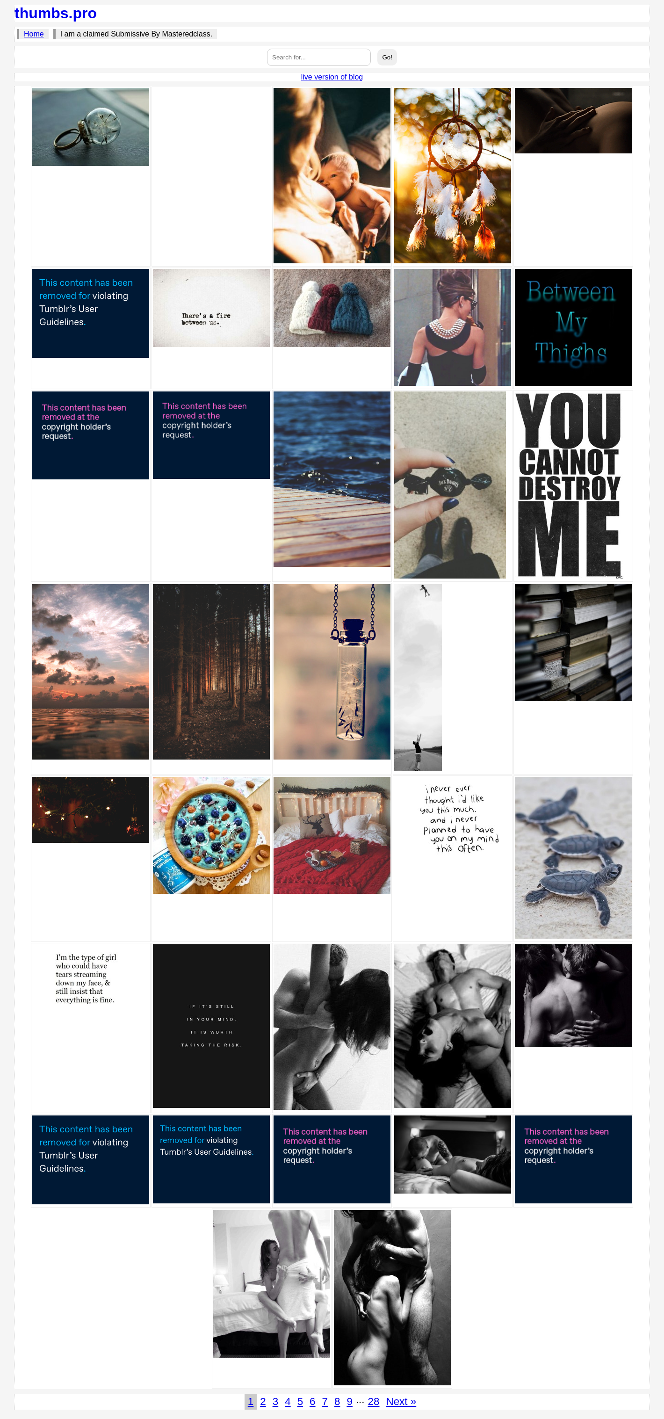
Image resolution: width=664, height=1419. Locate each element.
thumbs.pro (55, 13)
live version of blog (332, 77)
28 (374, 1401)
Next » (401, 1401)
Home (34, 34)
